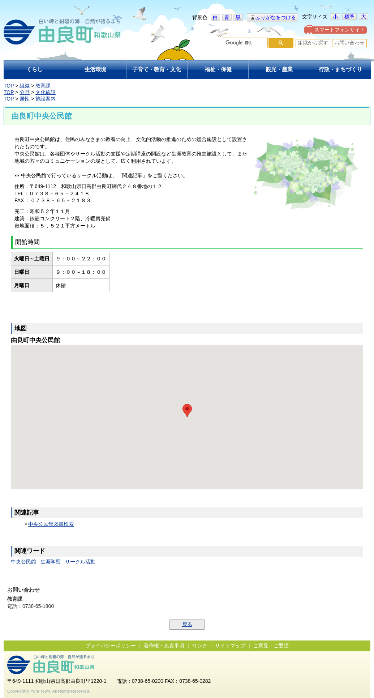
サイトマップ (230, 645)
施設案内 (45, 99)
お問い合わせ (349, 43)
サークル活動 (80, 562)
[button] (187, 410)
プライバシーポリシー (110, 645)
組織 (25, 86)
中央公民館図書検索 (51, 524)
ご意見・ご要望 (271, 645)
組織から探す (313, 43)
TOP (9, 86)
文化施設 (45, 92)
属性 (25, 99)
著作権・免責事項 (164, 645)
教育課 (43, 86)
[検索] (244, 43)
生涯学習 (50, 562)
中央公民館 (23, 562)
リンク (199, 645)
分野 (25, 92)
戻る (187, 624)
